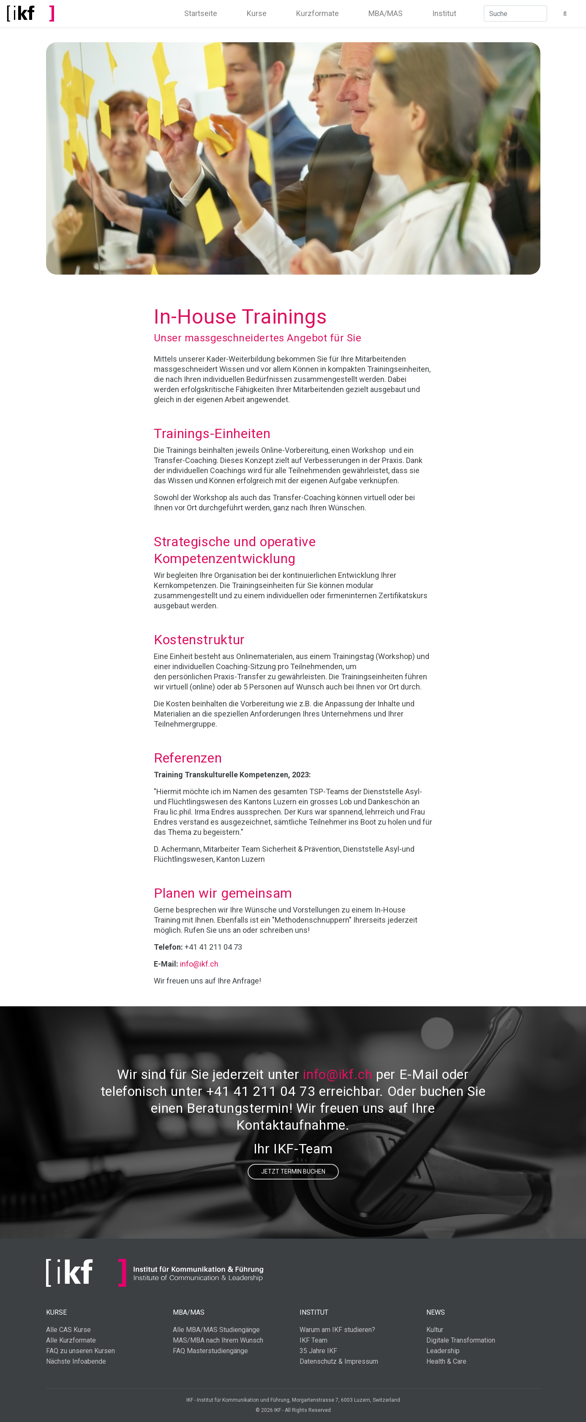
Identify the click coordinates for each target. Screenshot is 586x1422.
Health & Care (446, 1361)
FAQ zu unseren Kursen (80, 1351)
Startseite (200, 13)
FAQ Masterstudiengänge (210, 1351)
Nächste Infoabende (76, 1361)
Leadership (443, 1351)
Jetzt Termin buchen (293, 1171)
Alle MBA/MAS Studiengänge (216, 1330)
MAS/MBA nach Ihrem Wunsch (218, 1340)
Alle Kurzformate (71, 1340)
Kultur (434, 1330)
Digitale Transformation (460, 1340)
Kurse (257, 13)
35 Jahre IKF (318, 1351)
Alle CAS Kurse (68, 1330)
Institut (444, 13)
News (435, 1312)
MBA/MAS (385, 13)
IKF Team (313, 1340)
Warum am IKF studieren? (337, 1330)
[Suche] (515, 13)
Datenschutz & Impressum (339, 1361)
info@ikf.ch (199, 963)
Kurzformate (317, 13)
